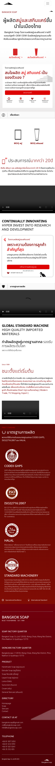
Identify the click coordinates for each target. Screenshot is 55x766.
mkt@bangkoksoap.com (12, 727)
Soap (4, 706)
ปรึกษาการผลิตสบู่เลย (28, 266)
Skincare (5, 708)
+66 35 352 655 (8, 749)
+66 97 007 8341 (8, 746)
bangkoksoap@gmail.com (12, 722)
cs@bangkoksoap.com (11, 725)
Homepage (6, 703)
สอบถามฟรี (27, 92)
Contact (5, 711)
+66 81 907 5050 (8, 741)
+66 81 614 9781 (8, 744)
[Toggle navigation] (47, 3)
